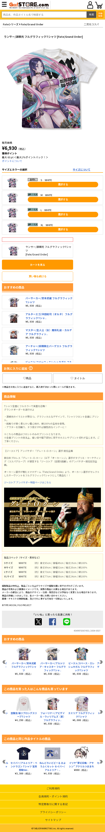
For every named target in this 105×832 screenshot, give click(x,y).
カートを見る (37, 264)
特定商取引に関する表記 (53, 804)
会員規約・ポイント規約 (53, 796)
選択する (63, 184)
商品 (27, 378)
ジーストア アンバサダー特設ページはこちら (27, 482)
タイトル (78, 378)
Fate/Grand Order (32, 24)
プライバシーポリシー (53, 812)
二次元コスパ (91, 24)
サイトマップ (53, 820)
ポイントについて (12, 161)
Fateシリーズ (10, 24)
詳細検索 (100, 14)
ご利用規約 (53, 788)
